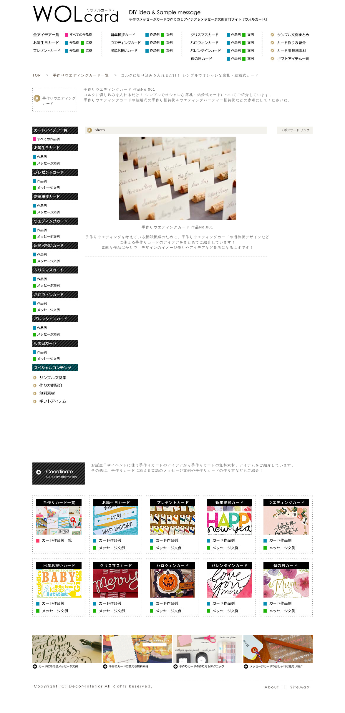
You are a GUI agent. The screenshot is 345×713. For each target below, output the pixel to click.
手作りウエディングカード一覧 (81, 75)
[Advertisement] (191, 109)
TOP (36, 75)
